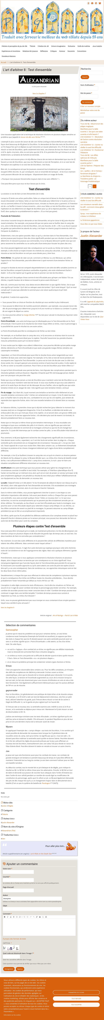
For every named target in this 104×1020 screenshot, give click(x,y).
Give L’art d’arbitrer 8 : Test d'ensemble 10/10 (16, 795)
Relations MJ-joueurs (30, 51)
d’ (29, 315)
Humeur (62, 51)
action (4, 806)
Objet (5, 906)
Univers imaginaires (58, 46)
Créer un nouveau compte (90, 106)
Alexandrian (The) (8, 830)
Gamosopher (12, 630)
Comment (6, 914)
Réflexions (44, 51)
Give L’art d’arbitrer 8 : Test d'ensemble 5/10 (9, 795)
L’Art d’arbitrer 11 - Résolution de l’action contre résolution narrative (91, 139)
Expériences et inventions (11, 51)
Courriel (6, 877)
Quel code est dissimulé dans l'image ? (18, 953)
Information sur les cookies (12, 1015)
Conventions (81, 51)
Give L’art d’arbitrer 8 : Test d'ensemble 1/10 (3, 795)
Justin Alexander (8, 822)
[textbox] (39, 927)
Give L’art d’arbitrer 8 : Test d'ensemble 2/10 (4, 795)
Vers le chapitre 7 (39, 93)
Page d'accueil (8, 887)
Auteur (5, 895)
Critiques (53, 51)
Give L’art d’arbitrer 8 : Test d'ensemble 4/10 (7, 795)
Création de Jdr (43, 46)
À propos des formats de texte (14, 939)
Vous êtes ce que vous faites (91, 224)
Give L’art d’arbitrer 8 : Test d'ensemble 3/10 (6, 795)
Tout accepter (76, 1005)
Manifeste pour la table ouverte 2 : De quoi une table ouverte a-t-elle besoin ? (91, 131)
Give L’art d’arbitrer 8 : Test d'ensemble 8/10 (13, 795)
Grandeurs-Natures (9, 56)
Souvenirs (71, 51)
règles (10, 806)
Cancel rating (1, 795)
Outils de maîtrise (84, 46)
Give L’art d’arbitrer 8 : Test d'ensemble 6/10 (10, 795)
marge (26, 315)
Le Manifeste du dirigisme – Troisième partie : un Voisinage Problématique (90, 179)
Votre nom (7, 869)
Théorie (32, 46)
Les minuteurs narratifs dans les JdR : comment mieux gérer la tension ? (92, 207)
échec (32, 315)
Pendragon (46, 783)
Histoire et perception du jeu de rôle (14, 46)
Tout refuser (76, 998)
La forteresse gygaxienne (89, 220)
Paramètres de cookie (76, 992)
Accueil (3, 62)
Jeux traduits (97, 46)
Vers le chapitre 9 (7, 607)
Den (3, 839)
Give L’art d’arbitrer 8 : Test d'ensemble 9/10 (14, 795)
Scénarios (71, 46)
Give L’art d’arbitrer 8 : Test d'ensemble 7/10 (12, 795)
